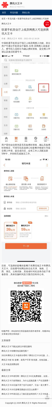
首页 (4, 12)
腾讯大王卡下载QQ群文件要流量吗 (17, 346)
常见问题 (14, 12)
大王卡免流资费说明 (10, 364)
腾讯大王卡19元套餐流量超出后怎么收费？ (20, 389)
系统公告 (26, 12)
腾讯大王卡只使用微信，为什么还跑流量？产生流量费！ (26, 380)
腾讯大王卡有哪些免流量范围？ (15, 351)
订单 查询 (47, 24)
